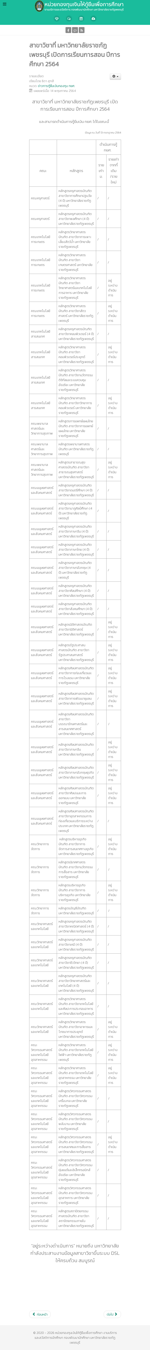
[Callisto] (75, 5)
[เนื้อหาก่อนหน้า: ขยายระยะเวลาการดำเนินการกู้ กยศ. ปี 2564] (40, 1314)
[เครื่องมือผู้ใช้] (115, 77)
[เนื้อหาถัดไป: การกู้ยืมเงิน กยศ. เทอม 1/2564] (112, 1314)
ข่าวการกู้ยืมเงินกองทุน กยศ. (56, 85)
